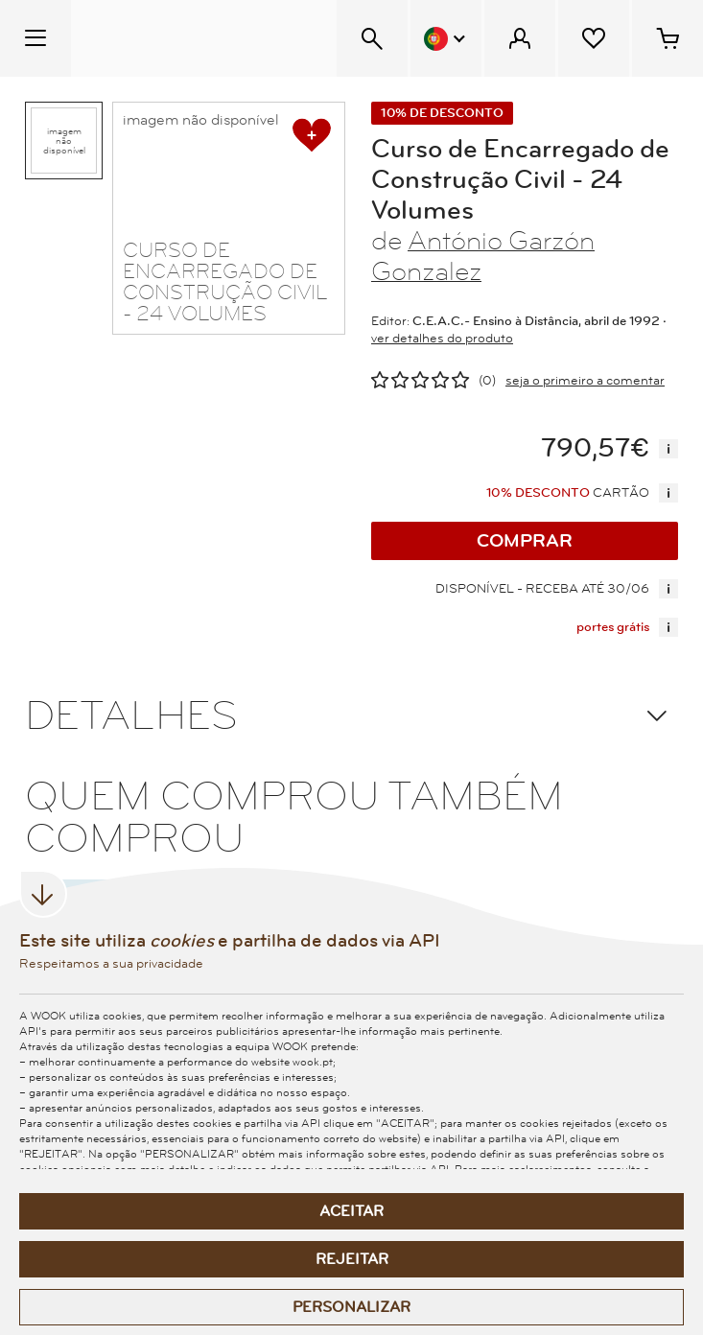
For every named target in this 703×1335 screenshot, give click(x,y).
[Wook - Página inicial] (188, 38)
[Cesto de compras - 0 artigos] (667, 38)
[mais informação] (668, 448)
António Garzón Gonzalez (483, 256)
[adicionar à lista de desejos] (312, 135)
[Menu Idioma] (445, 38)
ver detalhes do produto (442, 338)
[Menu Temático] (35, 38)
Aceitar (351, 1211)
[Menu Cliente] (519, 38)
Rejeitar (352, 1259)
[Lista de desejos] (593, 38)
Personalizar (351, 1307)
